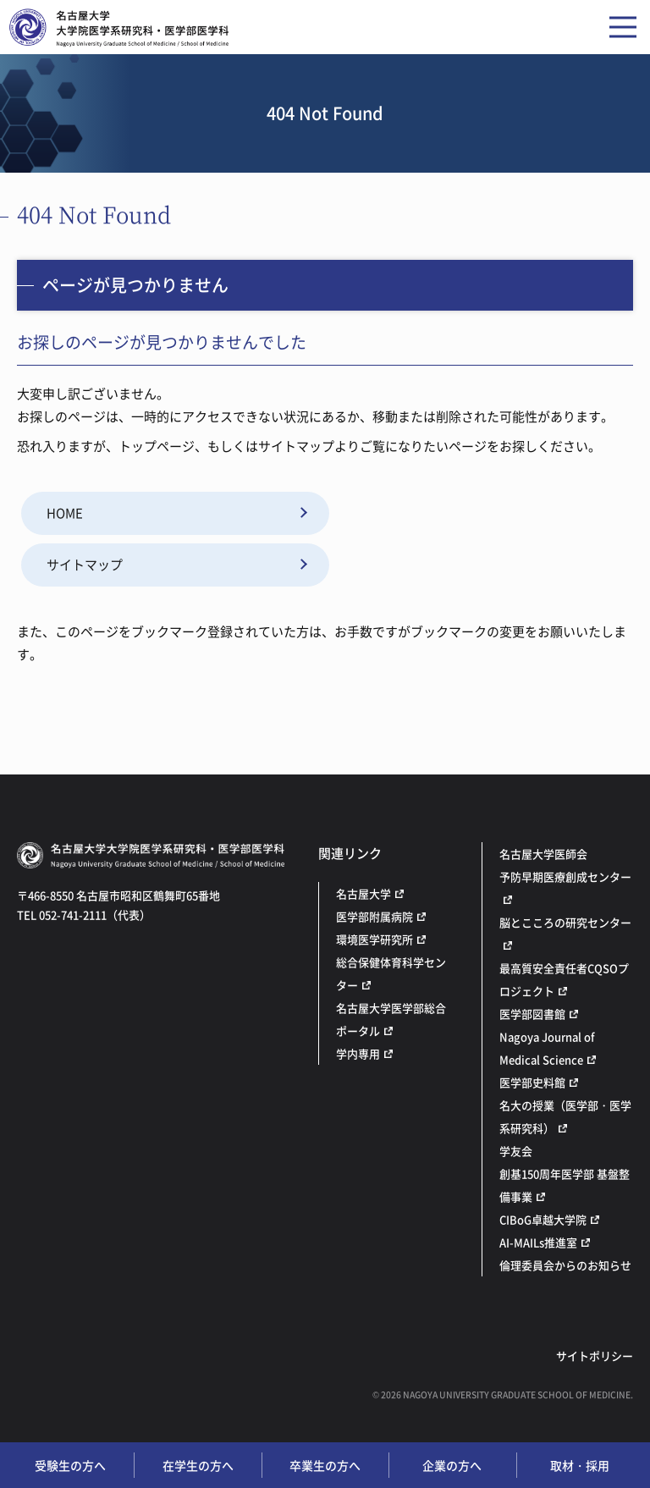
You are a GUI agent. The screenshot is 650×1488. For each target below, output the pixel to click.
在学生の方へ (198, 1465)
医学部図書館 (532, 1014)
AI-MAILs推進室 (538, 1242)
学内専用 (358, 1053)
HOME (65, 513)
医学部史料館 (532, 1082)
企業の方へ (452, 1465)
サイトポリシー (594, 1355)
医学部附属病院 (374, 916)
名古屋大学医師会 (543, 854)
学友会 (515, 1151)
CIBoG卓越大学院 (543, 1219)
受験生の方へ (70, 1465)
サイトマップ (85, 564)
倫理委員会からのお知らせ (565, 1265)
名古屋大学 (363, 893)
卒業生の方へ (325, 1465)
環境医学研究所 (374, 939)
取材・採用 (579, 1465)
